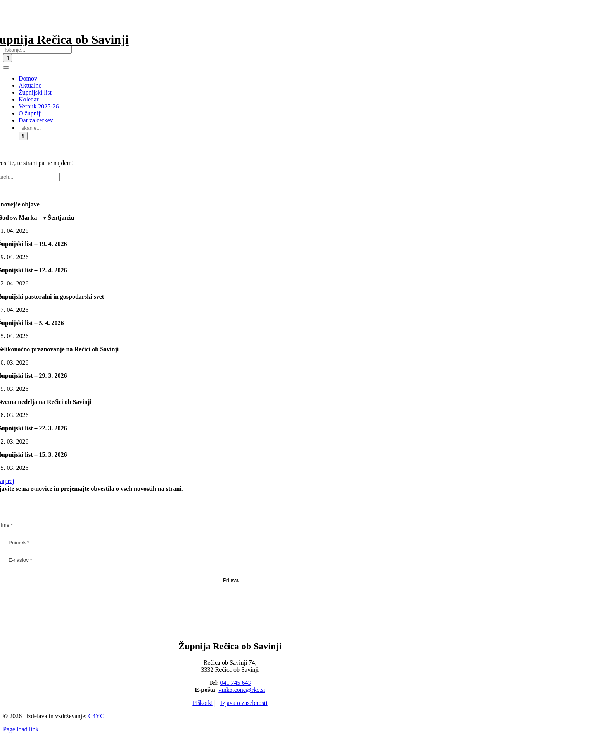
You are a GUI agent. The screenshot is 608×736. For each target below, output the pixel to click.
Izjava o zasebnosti (244, 703)
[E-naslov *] (231, 560)
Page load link (21, 729)
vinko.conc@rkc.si (241, 689)
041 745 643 (235, 682)
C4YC (96, 716)
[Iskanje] (7, 58)
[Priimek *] (231, 542)
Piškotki (202, 703)
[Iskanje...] (37, 50)
